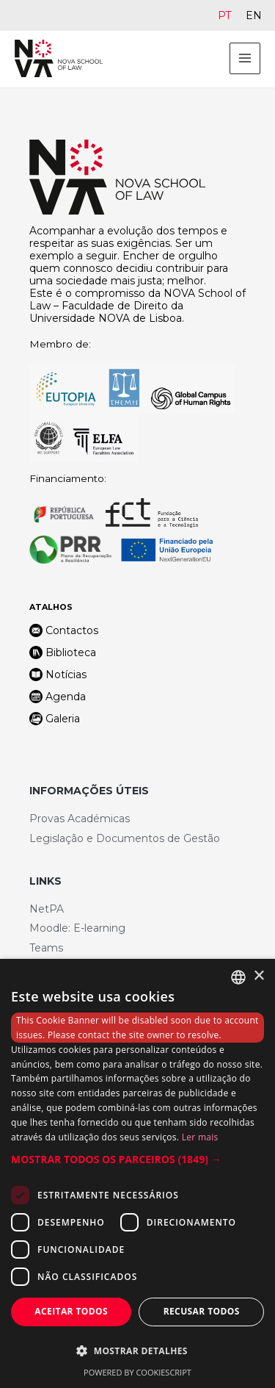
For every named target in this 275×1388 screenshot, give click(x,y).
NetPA (46, 909)
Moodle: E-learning (77, 928)
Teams (46, 947)
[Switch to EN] (253, 15)
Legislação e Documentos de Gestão (124, 838)
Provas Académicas (79, 818)
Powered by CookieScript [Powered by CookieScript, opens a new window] (137, 1372)
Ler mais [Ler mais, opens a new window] (200, 1137)
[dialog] (137, 1173)
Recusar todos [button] (202, 1311)
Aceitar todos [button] (71, 1311)
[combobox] (238, 977)
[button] (137, 1159)
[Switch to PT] (224, 15)
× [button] (258, 976)
